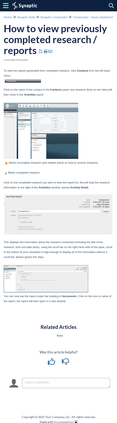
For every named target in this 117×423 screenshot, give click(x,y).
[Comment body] (66, 383)
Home (8, 17)
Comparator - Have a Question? (93, 17)
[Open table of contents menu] (7, 5)
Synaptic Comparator (54, 17)
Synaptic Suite (26, 17)
